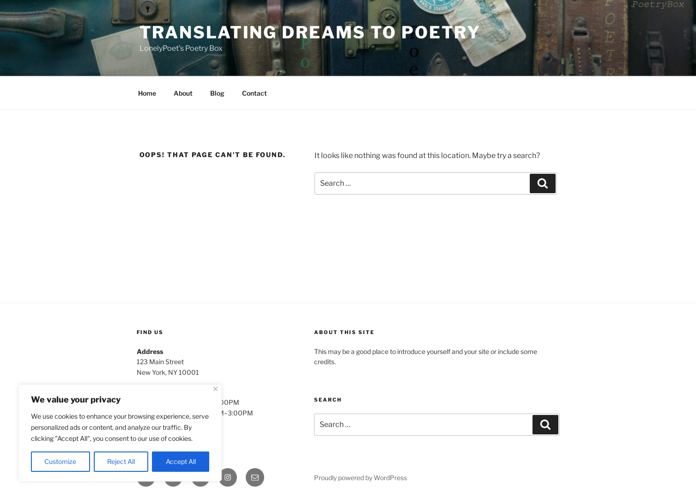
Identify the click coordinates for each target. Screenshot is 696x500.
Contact (254, 93)
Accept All (181, 461)
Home (147, 93)
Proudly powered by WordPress (360, 478)
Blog (217, 93)
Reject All (121, 461)
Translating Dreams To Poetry (310, 32)
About (183, 93)
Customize (60, 461)
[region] (120, 433)
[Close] (215, 389)
